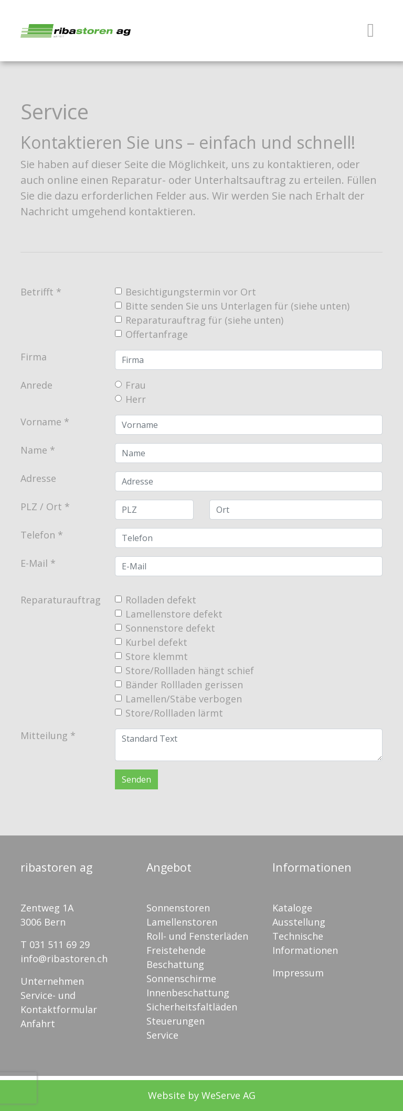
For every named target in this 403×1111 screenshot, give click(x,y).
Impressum (298, 972)
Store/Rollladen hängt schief (189, 670)
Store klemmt (156, 656)
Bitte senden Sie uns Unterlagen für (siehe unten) (237, 306)
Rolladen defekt (160, 599)
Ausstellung (298, 922)
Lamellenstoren (181, 922)
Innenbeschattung (187, 992)
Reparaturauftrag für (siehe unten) (204, 320)
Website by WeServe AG (202, 1095)
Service (162, 1035)
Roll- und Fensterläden (197, 936)
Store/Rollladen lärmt (174, 713)
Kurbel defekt (156, 642)
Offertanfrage (156, 334)
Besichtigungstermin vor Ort (190, 291)
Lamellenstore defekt (173, 614)
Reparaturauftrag (60, 599)
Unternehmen (52, 981)
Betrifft (37, 291)
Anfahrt (37, 1023)
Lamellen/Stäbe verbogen (183, 698)
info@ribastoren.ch (64, 958)
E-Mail (34, 563)
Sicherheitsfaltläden (191, 1006)
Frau (135, 385)
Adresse (38, 478)
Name (33, 450)
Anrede (36, 385)
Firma (33, 356)
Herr (135, 399)
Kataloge (292, 907)
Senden (136, 779)
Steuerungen (175, 1021)
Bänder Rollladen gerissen (184, 684)
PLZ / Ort (41, 506)
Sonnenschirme (181, 978)
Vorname (40, 421)
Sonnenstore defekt (170, 628)
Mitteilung (44, 735)
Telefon (37, 535)
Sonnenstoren (178, 907)
